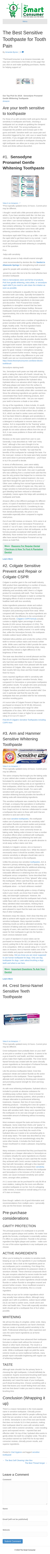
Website (6, 1530)
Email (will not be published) (15, 1519)
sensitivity (40, 1167)
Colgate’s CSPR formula (26, 619)
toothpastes (35, 862)
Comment (7, 1479)
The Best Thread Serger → (36, 1463)
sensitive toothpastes (20, 819)
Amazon (6, 101)
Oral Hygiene (16, 1452)
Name (5, 1509)
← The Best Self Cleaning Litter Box (18, 1460)
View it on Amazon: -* (11, 203)
